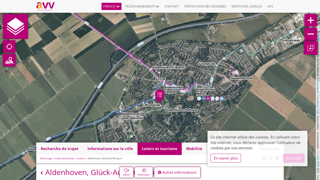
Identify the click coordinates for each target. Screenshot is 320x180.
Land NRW (318, 160)
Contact (171, 6)
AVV (270, 6)
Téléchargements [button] (142, 6)
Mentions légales (247, 6)
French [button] (111, 6)
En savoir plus (226, 158)
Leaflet (318, 38)
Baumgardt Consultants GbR (318, 97)
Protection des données (205, 6)
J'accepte (293, 158)
